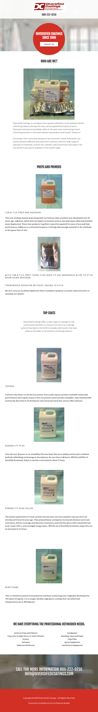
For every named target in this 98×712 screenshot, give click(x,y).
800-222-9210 (49, 14)
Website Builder (63, 703)
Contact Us (49, 44)
